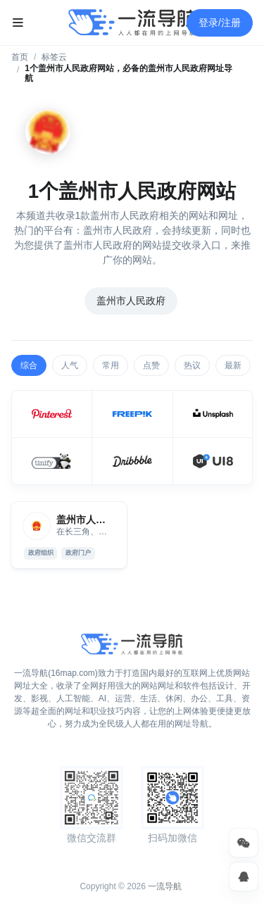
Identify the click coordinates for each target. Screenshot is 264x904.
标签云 (54, 57)
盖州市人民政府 (130, 300)
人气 (69, 365)
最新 (233, 365)
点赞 (151, 365)
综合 (28, 365)
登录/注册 (220, 22)
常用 (110, 365)
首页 (19, 57)
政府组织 (41, 552)
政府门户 (78, 552)
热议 (192, 365)
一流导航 (165, 886)
